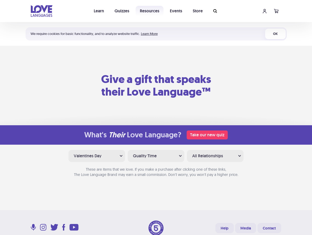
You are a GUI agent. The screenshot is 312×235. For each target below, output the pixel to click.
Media (245, 228)
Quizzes (122, 11)
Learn (99, 11)
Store (198, 11)
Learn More (149, 34)
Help (225, 228)
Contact (269, 228)
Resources (149, 11)
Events (176, 11)
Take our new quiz (207, 135)
